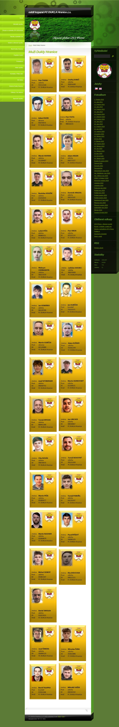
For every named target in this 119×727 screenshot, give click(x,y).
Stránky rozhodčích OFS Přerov (104, 229)
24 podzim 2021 (99, 134)
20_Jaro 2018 (98, 124)
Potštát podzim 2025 (100, 198)
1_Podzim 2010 (99, 99)
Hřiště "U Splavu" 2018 (101, 178)
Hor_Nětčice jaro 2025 (101, 175)
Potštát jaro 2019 (99, 190)
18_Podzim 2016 (99, 119)
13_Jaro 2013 (98, 107)
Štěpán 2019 (98, 210)
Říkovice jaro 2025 (100, 202)
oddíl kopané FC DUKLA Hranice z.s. (50, 12)
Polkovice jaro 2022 (100, 188)
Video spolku (19, 67)
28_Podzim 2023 (99, 143)
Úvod (21, 18)
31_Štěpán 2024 (99, 151)
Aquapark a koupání (100, 234)
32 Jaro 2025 (98, 153)
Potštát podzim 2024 (100, 195)
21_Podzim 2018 (99, 126)
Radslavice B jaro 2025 (101, 200)
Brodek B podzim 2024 (101, 161)
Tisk (63, 716)
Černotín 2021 (98, 166)
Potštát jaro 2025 (99, 193)
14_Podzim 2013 (99, 109)
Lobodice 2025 (98, 185)
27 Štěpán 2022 (99, 141)
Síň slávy (20, 80)
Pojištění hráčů (18, 55)
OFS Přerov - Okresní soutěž (103, 224)
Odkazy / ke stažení (17, 92)
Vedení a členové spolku (15, 42)
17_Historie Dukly (99, 116)
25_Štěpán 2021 (99, 136)
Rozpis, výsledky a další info (103, 226)
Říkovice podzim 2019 (101, 205)
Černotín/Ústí (98, 168)
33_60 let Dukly (99, 156)
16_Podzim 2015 (99, 114)
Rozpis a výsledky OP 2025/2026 (12, 30)
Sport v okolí (98, 236)
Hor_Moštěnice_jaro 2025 (102, 173)
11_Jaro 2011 (98, 102)
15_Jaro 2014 (98, 112)
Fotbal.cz (97, 231)
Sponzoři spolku (18, 98)
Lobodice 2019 (98, 183)
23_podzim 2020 (99, 131)
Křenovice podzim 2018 (101, 180)
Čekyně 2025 (98, 163)
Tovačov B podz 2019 (100, 212)
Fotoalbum (19, 61)
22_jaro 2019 (98, 129)
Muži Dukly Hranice (17, 49)
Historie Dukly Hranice (16, 86)
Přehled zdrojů (98, 248)
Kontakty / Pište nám (16, 73)
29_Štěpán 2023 (99, 146)
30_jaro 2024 (98, 148)
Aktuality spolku (18, 24)
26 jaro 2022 (98, 139)
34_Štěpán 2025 (99, 158)
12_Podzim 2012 (99, 104)
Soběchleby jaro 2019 (101, 207)
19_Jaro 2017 (98, 121)
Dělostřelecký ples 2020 (101, 170)
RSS (59, 716)
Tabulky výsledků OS (16, 36)
